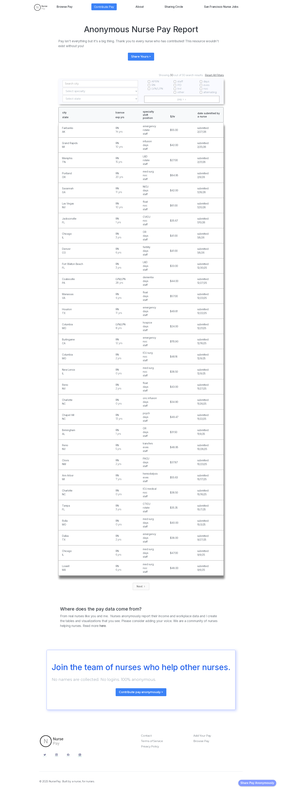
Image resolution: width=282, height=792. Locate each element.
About (139, 6)
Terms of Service (152, 741)
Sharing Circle (174, 6)
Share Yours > (141, 56)
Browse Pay (64, 6)
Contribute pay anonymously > (141, 692)
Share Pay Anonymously (257, 782)
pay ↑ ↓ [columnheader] (182, 99)
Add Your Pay (202, 735)
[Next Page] (141, 586)
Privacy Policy (150, 746)
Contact (146, 735)
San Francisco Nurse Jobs (221, 6)
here (102, 626)
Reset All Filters (214, 75)
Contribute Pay (104, 7)
